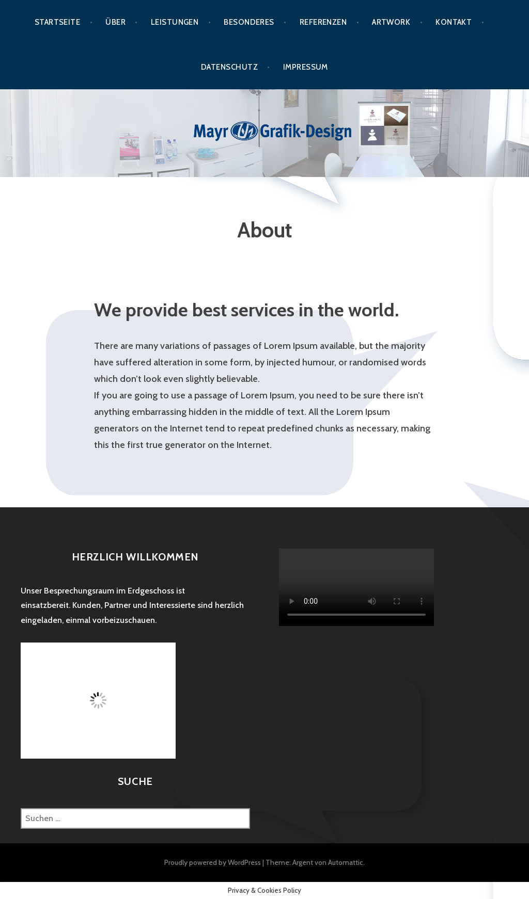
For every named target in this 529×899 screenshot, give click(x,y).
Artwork (391, 22)
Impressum (305, 67)
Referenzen (323, 22)
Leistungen (175, 22)
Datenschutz (229, 67)
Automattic (345, 862)
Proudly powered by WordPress (212, 862)
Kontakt (453, 22)
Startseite (58, 22)
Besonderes (249, 22)
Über (115, 22)
